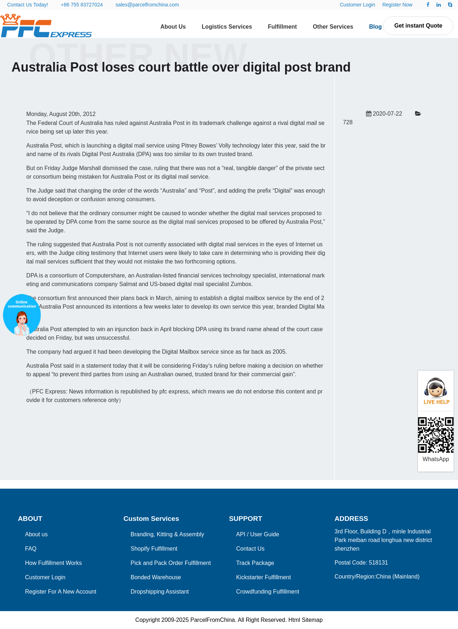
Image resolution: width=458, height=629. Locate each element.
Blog (375, 27)
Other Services (333, 27)
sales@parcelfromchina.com (147, 5)
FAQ (30, 549)
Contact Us (250, 549)
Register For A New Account (60, 592)
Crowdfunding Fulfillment (267, 592)
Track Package (255, 563)
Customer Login (357, 5)
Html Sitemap (305, 620)
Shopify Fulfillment (154, 549)
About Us (173, 27)
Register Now (397, 5)
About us (36, 534)
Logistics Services (227, 27)
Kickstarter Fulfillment (263, 577)
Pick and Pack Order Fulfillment (171, 563)
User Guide (264, 534)
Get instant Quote (418, 26)
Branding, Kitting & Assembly (167, 534)
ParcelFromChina (212, 620)
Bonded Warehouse (156, 577)
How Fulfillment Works (53, 563)
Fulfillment (282, 27)
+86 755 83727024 (82, 5)
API (240, 534)
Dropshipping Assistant (160, 592)
